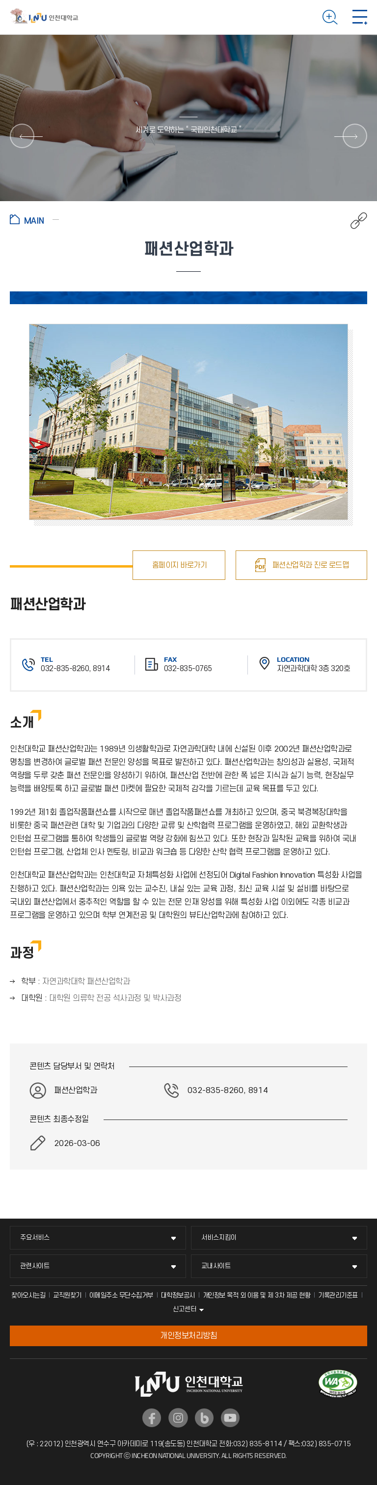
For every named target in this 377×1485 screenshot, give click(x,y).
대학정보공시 (178, 1295)
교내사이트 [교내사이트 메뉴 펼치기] (216, 1266)
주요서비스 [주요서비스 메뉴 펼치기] (35, 1237)
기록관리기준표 (338, 1295)
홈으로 (34, 219)
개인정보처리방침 (188, 1335)
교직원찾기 (67, 1295)
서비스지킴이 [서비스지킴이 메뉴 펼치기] (219, 1237)
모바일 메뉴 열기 (359, 17)
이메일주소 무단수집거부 (121, 1295)
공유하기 (353, 220)
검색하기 (330, 17)
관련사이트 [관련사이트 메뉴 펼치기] (35, 1266)
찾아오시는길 (28, 1295)
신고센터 (184, 1309)
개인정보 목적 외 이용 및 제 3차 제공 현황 (257, 1295)
